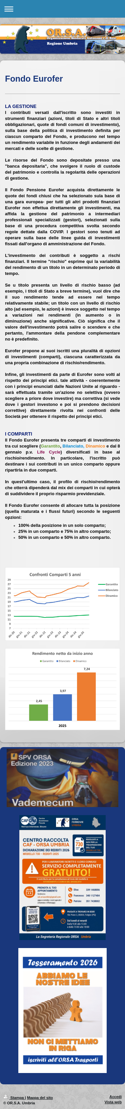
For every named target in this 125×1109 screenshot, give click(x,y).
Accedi (115, 1097)
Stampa (14, 1098)
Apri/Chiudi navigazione (62, 9)
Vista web (113, 1102)
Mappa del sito (40, 1098)
